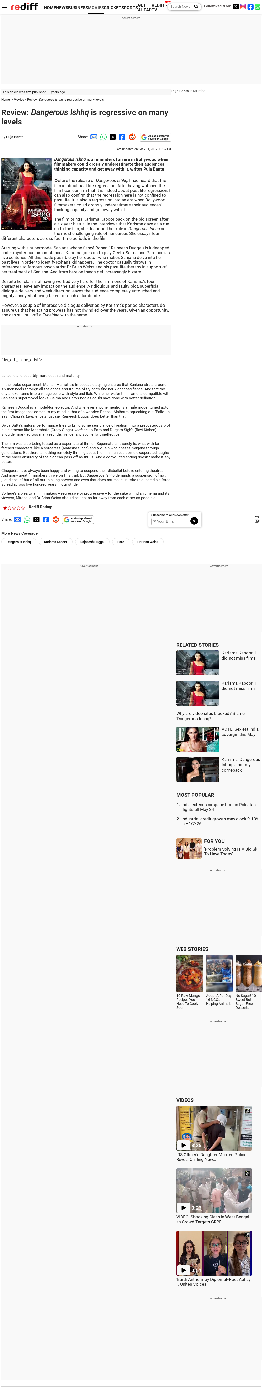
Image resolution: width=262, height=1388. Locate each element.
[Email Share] (93, 136)
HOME (50, 7)
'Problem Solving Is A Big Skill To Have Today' (232, 851)
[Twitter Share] (112, 136)
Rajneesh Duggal (92, 542)
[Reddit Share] (131, 136)
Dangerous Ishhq (19, 542)
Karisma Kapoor (55, 542)
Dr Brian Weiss (147, 542)
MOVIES (96, 7)
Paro (120, 542)
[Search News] (194, 7)
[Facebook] (250, 6)
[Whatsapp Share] (102, 136)
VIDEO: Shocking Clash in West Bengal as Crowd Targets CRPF (212, 1219)
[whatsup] (258, 6)
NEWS (62, 7)
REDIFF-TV (159, 7)
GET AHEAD (145, 7)
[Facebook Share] (121, 136)
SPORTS (129, 7)
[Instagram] (243, 6)
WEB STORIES (192, 949)
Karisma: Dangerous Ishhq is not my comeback (241, 765)
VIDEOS (185, 1100)
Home (5, 99)
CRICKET (112, 7)
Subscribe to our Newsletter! (170, 515)
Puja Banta (15, 137)
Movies (19, 99)
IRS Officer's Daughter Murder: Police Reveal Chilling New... (211, 1157)
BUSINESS (78, 7)
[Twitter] (235, 6)
